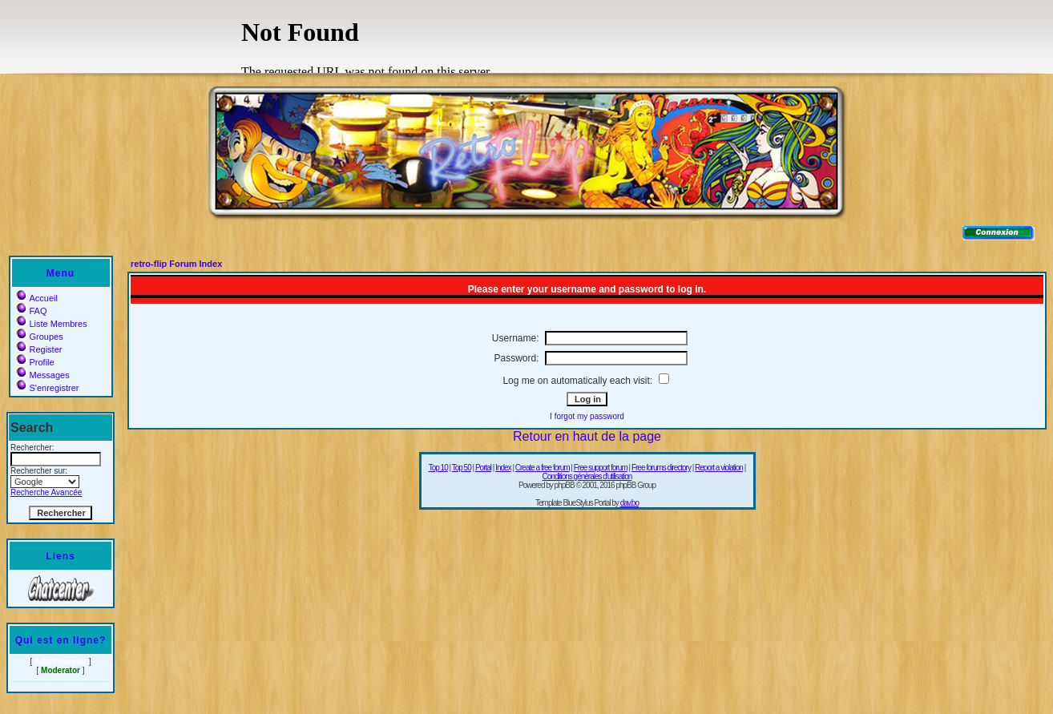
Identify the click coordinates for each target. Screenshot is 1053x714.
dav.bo (629, 502)
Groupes (39, 336)
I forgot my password (587, 416)
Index (502, 467)
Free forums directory (661, 467)
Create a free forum (542, 467)
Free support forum (600, 467)
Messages (43, 375)
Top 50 (461, 467)
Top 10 (438, 467)
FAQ (31, 311)
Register (39, 349)
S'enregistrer (47, 388)
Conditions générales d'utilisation (587, 476)
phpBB (565, 485)
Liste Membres (51, 324)
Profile (35, 362)
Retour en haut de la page (587, 436)
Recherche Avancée (46, 492)
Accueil (37, 298)
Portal (483, 467)
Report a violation (719, 467)
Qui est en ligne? (61, 640)
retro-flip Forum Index (176, 263)
